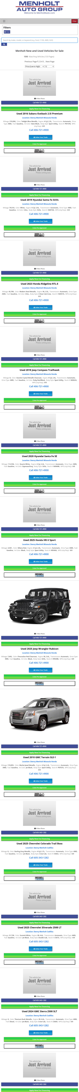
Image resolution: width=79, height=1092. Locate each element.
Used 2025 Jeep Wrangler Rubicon (39, 648)
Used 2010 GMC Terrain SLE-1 (39, 757)
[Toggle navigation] (4, 21)
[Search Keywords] (4, 44)
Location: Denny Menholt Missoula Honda (39, 118)
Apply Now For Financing (39, 109)
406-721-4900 (41, 102)
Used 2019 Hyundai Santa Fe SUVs (39, 199)
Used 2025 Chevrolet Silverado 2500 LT (39, 927)
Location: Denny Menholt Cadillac (39, 848)
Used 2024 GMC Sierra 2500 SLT (39, 1011)
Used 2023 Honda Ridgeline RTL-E (39, 283)
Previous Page (31, 61)
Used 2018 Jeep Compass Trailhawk (39, 370)
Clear (7, 32)
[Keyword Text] (39, 40)
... (44, 62)
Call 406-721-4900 (39, 129)
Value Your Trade (41, 137)
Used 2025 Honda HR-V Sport (39, 540)
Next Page (50, 61)
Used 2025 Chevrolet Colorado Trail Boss (39, 843)
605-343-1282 (41, 832)
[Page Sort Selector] (34, 66)
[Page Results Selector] (49, 66)
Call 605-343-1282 (39, 857)
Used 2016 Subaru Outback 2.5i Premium (39, 113)
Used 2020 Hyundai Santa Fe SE (39, 456)
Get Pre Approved (39, 144)
